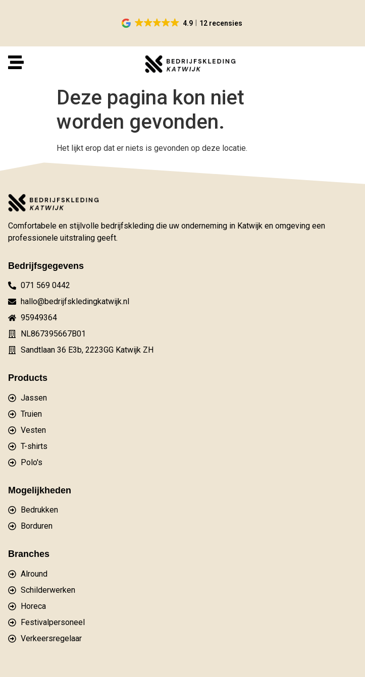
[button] (182, 23)
